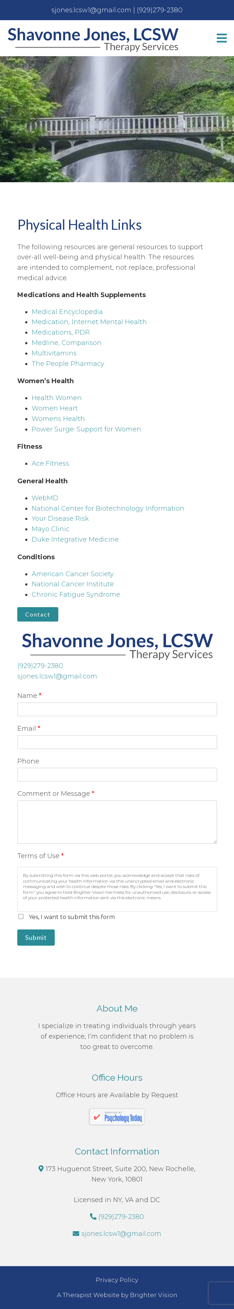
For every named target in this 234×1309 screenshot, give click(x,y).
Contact (37, 614)
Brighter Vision (153, 1295)
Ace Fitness (50, 463)
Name (29, 696)
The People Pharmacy (68, 364)
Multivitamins (54, 353)
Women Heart (55, 408)
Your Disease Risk (60, 519)
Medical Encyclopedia (67, 312)
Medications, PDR (61, 332)
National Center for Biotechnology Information (108, 508)
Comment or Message (55, 794)
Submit (36, 937)
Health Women (57, 398)
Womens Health (58, 419)
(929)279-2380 (40, 666)
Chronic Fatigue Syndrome (76, 595)
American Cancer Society (73, 574)
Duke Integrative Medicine (75, 539)
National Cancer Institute (73, 584)
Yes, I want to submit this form (72, 917)
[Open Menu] (222, 38)
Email (28, 728)
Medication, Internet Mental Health (89, 322)
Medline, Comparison (67, 343)
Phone (28, 761)
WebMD (45, 498)
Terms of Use (40, 856)
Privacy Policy (117, 1279)
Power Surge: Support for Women (86, 429)
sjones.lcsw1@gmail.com (57, 676)
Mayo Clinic (50, 529)
